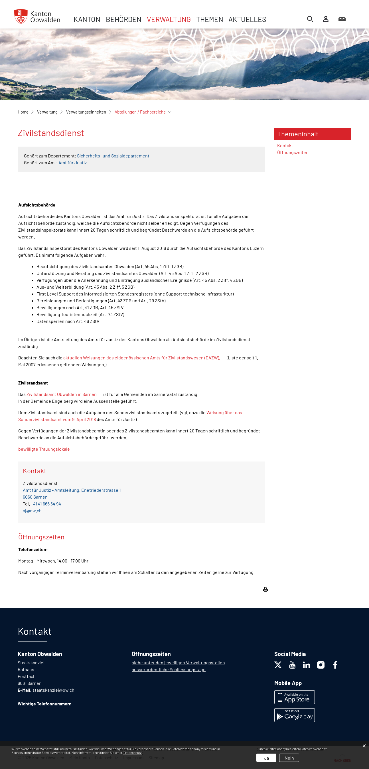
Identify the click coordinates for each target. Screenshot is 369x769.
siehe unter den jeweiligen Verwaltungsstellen (178, 662)
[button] (47, 111)
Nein (289, 757)
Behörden (123, 19)
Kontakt (285, 145)
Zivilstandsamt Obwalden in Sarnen (62, 394)
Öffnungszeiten (293, 152)
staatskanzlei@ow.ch (53, 690)
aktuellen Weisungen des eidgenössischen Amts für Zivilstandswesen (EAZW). (141, 357)
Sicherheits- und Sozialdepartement (113, 155)
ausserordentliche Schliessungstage (169, 669)
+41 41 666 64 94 (46, 503)
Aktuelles (247, 19)
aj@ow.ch (32, 510)
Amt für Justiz (72, 162)
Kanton (87, 19)
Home (23, 111)
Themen (209, 19)
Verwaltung (169, 19)
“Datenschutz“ (132, 752)
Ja (266, 757)
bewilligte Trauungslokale (44, 449)
